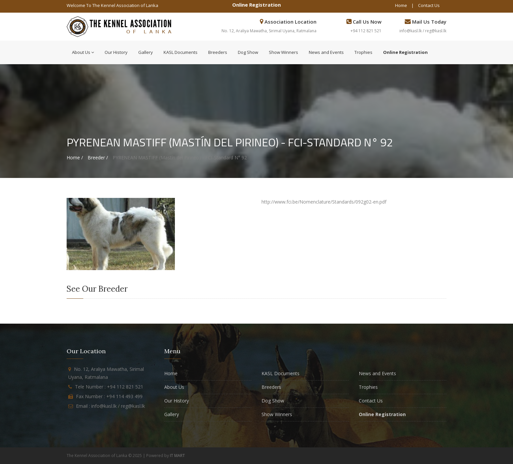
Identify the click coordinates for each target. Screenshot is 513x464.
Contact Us (429, 5)
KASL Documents (181, 52)
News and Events (326, 52)
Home (401, 5)
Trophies (363, 52)
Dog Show (248, 52)
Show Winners (283, 52)
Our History (116, 52)
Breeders (217, 52)
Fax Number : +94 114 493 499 (109, 396)
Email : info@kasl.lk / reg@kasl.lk (110, 406)
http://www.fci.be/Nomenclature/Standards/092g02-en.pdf (323, 202)
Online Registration (256, 4)
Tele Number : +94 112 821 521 (109, 387)
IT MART (177, 455)
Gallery (145, 52)
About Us (83, 52)
